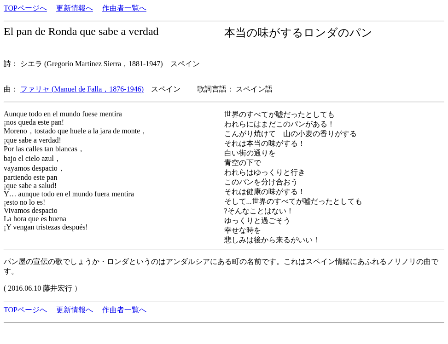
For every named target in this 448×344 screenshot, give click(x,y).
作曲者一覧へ (124, 8)
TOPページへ (25, 8)
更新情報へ (74, 8)
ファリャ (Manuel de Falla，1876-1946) (82, 89)
